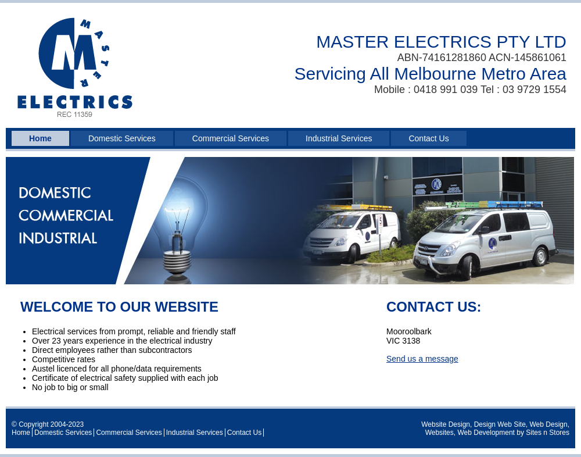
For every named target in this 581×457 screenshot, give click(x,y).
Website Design (445, 424)
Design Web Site (500, 424)
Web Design (549, 424)
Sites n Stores (547, 433)
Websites (439, 433)
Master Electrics (74, 68)
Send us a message (422, 358)
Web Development (486, 433)
